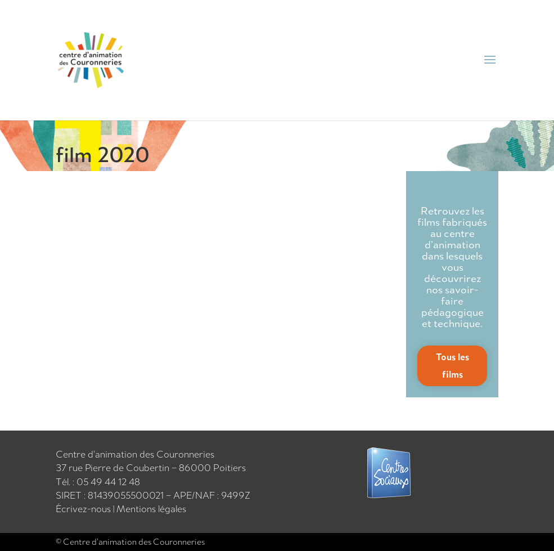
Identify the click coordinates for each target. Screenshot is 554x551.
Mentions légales (151, 509)
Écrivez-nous (84, 509)
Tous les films (452, 365)
